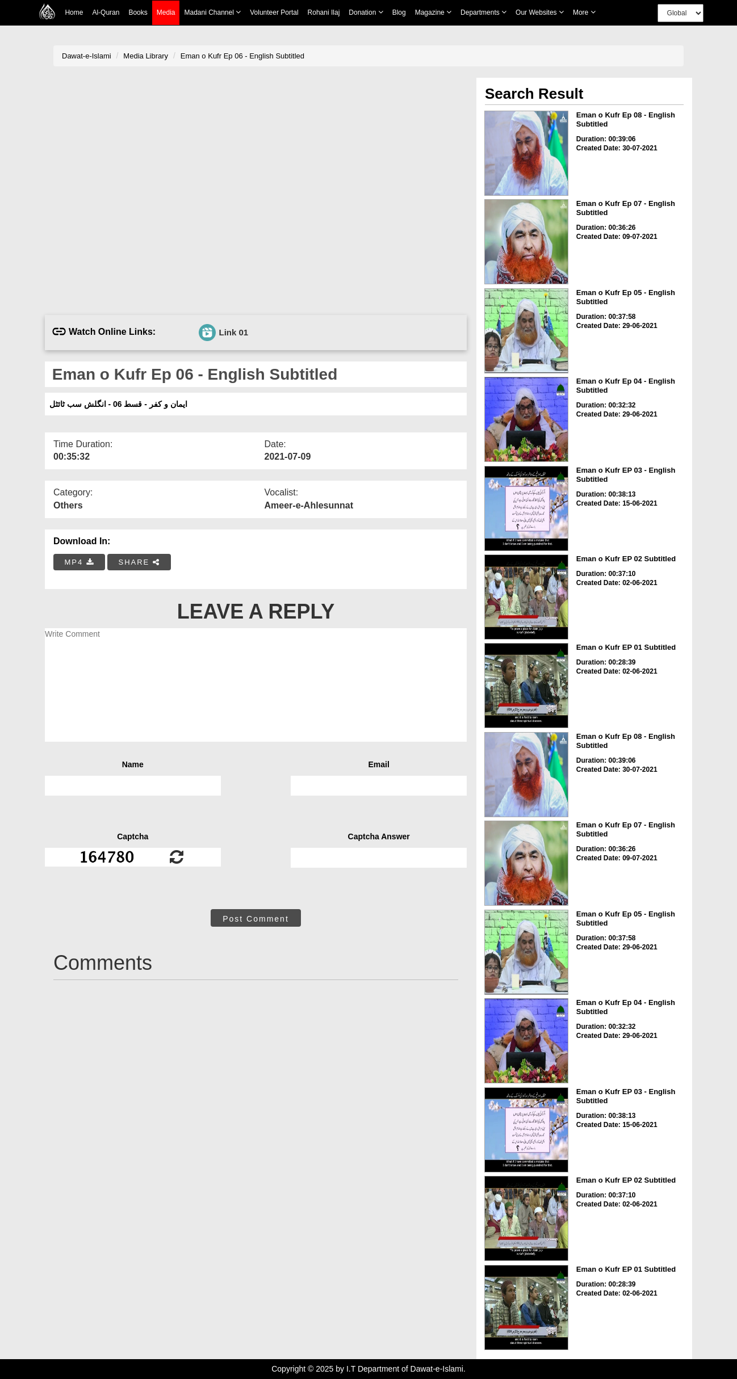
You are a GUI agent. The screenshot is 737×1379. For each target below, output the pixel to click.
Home (74, 12)
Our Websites (540, 12)
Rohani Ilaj (324, 12)
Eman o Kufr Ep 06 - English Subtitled (242, 56)
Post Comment (256, 918)
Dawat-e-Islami (86, 56)
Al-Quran (105, 12)
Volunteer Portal (274, 12)
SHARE (139, 562)
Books (137, 12)
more (584, 12)
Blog (399, 12)
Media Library (145, 56)
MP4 (79, 562)
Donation (366, 12)
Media (166, 13)
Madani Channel (212, 12)
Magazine (433, 12)
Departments (483, 12)
